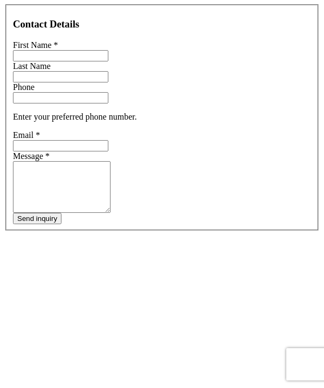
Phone (24, 87)
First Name (35, 45)
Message (31, 156)
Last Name (32, 66)
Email (26, 135)
